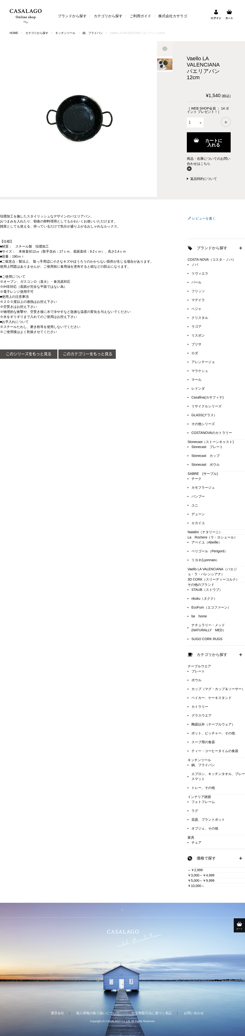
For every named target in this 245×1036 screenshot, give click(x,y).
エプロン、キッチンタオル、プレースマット (218, 776)
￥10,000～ (196, 886)
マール (196, 380)
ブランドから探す (72, 16)
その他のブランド (201, 585)
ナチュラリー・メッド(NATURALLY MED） (208, 627)
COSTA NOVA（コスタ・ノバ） (212, 259)
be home (199, 616)
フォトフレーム (203, 802)
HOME (14, 33)
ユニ (194, 505)
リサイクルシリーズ (206, 406)
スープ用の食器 (203, 742)
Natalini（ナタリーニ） (205, 532)
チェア (196, 842)
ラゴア (196, 326)
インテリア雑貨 (199, 797)
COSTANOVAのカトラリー (211, 433)
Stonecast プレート (207, 447)
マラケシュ (199, 371)
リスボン (198, 335)
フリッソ (198, 291)
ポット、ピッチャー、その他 (213, 733)
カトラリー (199, 707)
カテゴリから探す (108, 16)
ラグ (194, 811)
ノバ (194, 264)
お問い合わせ (194, 1013)
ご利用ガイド (140, 16)
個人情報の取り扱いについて (98, 1013)
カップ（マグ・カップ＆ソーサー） (218, 689)
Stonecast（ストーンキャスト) (211, 442)
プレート (198, 671)
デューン (198, 514)
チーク (196, 479)
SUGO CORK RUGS (207, 639)
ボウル (196, 680)
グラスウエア (201, 715)
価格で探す (206, 858)
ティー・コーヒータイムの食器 (214, 751)
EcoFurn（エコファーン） (211, 607)
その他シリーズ (203, 424)
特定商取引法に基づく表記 (152, 1013)
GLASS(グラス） (204, 415)
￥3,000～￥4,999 (201, 875)
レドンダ (198, 388)
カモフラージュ (203, 487)
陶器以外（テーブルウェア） (213, 724)
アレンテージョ (203, 362)
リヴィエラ (199, 273)
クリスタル (199, 318)
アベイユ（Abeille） (206, 542)
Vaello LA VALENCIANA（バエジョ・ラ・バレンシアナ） (212, 571)
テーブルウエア (199, 666)
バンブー (198, 496)
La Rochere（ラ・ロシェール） (213, 537)
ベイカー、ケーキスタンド (211, 698)
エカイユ (198, 523)
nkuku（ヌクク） (204, 598)
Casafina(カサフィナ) (207, 397)
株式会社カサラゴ (172, 16)
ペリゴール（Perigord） (209, 551)
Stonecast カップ (205, 456)
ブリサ (196, 344)
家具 (191, 837)
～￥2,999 (195, 870)
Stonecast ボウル (205, 464)
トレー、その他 (203, 788)
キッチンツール (65, 33)
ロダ (194, 353)
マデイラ (198, 300)
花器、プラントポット (208, 819)
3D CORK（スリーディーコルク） (213, 579)
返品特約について (203, 179)
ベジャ (196, 309)
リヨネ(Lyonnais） (205, 560)
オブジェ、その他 (204, 828)
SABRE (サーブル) (203, 474)
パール (196, 282)
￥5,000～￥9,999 (201, 880)
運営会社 (57, 1013)
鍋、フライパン (93, 33)
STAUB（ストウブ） (207, 590)
